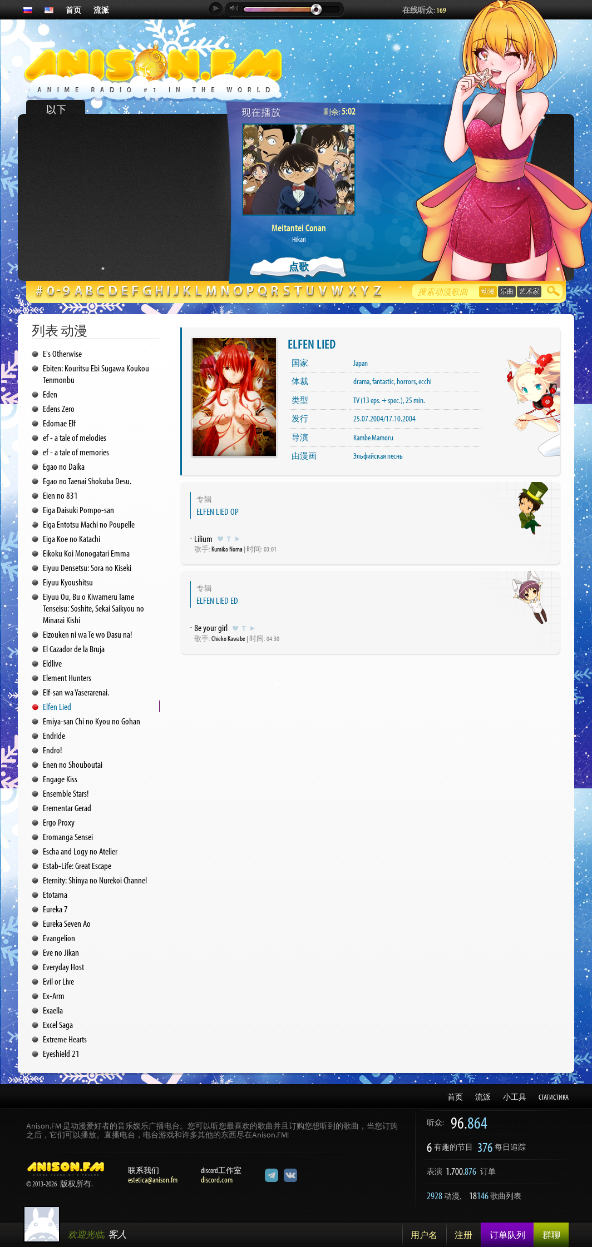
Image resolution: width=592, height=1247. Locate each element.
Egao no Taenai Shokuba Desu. (87, 480)
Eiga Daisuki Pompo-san (78, 509)
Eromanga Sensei (68, 836)
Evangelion (59, 937)
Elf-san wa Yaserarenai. (76, 692)
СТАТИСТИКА (554, 1097)
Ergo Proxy (59, 822)
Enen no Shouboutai (72, 764)
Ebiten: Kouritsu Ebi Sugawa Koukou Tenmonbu (96, 373)
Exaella (53, 1010)
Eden (50, 394)
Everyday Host (63, 966)
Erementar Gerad (67, 807)
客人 (117, 1234)
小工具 (514, 1097)
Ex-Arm (54, 995)
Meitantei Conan (299, 227)
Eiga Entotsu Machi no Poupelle (89, 524)
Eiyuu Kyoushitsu (68, 582)
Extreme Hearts (65, 1039)
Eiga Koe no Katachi (71, 538)
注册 (463, 1234)
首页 (73, 10)
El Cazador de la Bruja (74, 648)
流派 (101, 10)
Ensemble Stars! (65, 793)
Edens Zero (59, 408)
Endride (54, 735)
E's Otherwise (62, 353)
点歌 (299, 266)
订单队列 (507, 1234)
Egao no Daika (64, 466)
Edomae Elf (59, 423)
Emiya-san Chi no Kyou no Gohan (91, 721)
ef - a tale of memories (76, 452)
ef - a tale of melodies (74, 437)
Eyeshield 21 (61, 1053)
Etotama (55, 894)
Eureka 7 (55, 909)
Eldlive (52, 663)
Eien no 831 (60, 495)
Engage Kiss (60, 778)
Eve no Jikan (61, 952)
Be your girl (211, 627)
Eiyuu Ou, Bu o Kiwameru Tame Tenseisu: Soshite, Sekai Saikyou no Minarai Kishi (93, 607)
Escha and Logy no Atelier (80, 851)
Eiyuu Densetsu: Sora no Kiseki (87, 567)
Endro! (52, 750)
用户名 (424, 1234)
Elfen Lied (57, 706)
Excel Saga (58, 1024)
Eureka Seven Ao (67, 923)
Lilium (203, 538)
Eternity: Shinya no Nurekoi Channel (95, 880)
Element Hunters (67, 677)
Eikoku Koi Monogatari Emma (86, 553)
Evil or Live (58, 981)
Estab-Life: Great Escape (77, 865)
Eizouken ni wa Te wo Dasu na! (87, 634)
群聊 (551, 1234)
